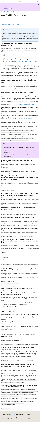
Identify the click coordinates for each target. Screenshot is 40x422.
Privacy (25, 417)
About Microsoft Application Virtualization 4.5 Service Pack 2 (12, 23)
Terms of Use (15, 418)
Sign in (38, 1)
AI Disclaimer (4, 417)
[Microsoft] (20, 1)
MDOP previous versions (8, 11)
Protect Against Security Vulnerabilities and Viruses (11, 24)
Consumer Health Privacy (6, 418)
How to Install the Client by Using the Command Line (21, 118)
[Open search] (35, 1)
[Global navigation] (1, 1)
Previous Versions (11, 417)
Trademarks (21, 418)
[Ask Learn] (36, 12)
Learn (2, 11)
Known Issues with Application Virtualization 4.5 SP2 (11, 25)
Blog (16, 417)
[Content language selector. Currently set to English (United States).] (7, 414)
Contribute (21, 417)
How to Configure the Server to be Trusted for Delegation (23, 104)
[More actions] (38, 12)
